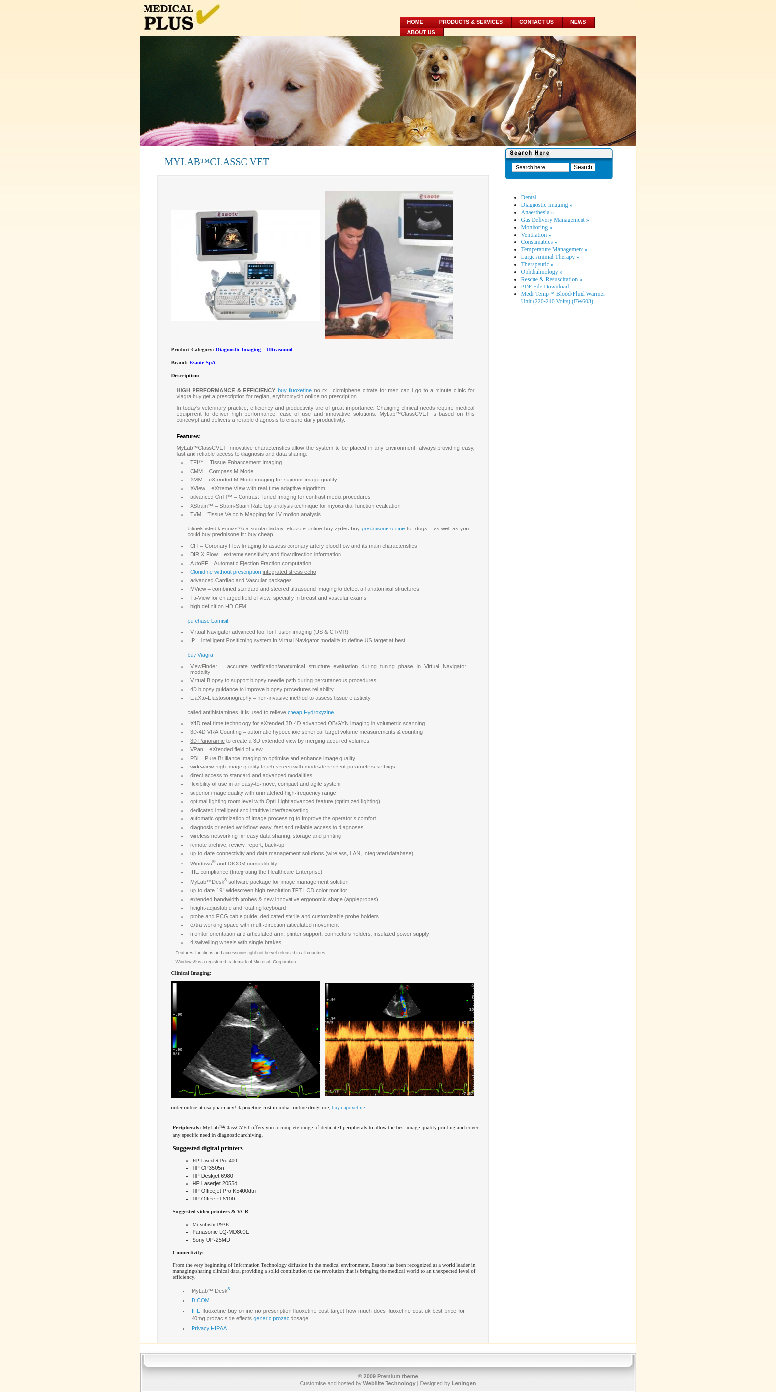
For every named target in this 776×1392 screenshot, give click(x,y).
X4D (195, 723)
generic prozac (271, 1318)
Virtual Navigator (210, 632)
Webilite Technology (389, 1383)
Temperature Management (554, 249)
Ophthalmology (542, 271)
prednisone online (383, 528)
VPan (196, 749)
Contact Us (536, 22)
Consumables (539, 242)
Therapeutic (537, 264)
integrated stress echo (289, 572)
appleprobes (361, 899)
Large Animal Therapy (550, 256)
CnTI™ (224, 497)
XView (197, 488)
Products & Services (471, 22)
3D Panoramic (207, 741)
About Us (421, 32)
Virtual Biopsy (206, 680)
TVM (195, 514)
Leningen (464, 1383)
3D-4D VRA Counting (216, 732)
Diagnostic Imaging (547, 204)
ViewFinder (203, 666)
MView (198, 589)
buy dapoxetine (348, 1107)
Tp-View (200, 598)
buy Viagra (200, 655)
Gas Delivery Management (555, 219)
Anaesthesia (537, 212)
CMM (196, 471)
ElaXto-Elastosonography (220, 698)
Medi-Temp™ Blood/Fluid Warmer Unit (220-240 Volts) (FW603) (563, 297)
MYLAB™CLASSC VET (217, 161)
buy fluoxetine (295, 390)
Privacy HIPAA (209, 1328)
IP (192, 640)
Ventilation (536, 234)
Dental (529, 197)
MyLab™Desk (207, 882)
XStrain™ (201, 506)
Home (415, 22)
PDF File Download (545, 286)
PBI (194, 758)
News (578, 22)
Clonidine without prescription (225, 572)
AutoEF (199, 563)
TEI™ (197, 462)
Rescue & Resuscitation (551, 279)
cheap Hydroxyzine (311, 712)
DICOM (201, 1300)
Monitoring (537, 227)
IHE (196, 1311)
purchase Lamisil (208, 621)
